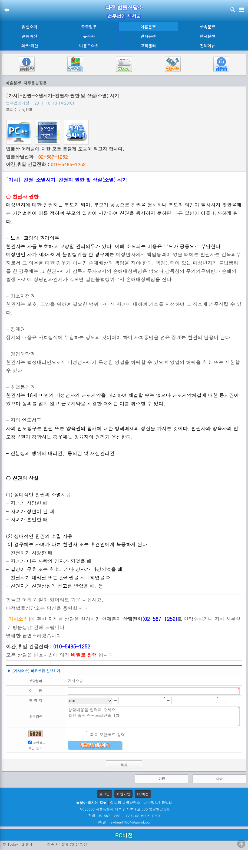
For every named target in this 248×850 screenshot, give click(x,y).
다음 (219, 778)
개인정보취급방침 (158, 802)
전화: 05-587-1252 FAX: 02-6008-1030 (124, 815)
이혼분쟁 (148, 26)
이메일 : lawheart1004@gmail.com (124, 822)
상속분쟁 (207, 26)
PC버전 (143, 794)
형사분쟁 (207, 36)
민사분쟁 (148, 36)
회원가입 (123, 794)
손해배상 (29, 36)
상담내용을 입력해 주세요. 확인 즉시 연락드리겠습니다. (154, 716)
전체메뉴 (207, 46)
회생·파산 (29, 45)
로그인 (104, 794)
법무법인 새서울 (124, 16)
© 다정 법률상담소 (125, 802)
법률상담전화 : (37, 156)
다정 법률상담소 (124, 7)
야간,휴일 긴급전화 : (45, 164)
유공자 (89, 36)
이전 (161, 778)
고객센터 (148, 45)
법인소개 (29, 26)
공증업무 (89, 26)
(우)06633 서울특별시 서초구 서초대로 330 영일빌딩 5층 (124, 809)
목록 (124, 765)
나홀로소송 (88, 45)
